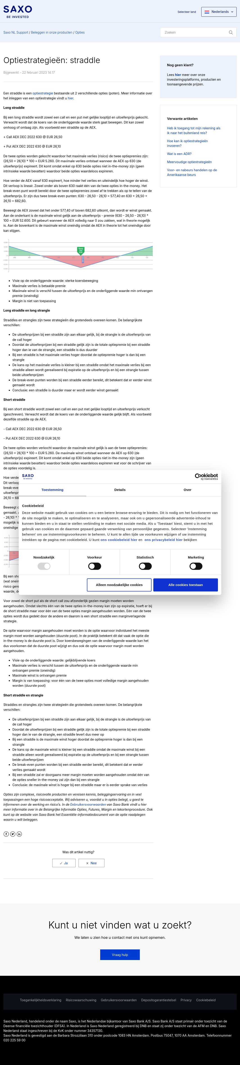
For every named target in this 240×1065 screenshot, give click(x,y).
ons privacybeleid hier (164, 540)
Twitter (13, 834)
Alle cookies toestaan (185, 585)
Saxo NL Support (15, 32)
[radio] (64, 863)
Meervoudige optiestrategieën (189, 162)
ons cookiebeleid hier (119, 540)
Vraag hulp (120, 955)
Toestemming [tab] (52, 490)
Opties (80, 32)
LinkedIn (19, 834)
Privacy (186, 1000)
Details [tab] (120, 490)
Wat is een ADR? (179, 154)
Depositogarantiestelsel (158, 1000)
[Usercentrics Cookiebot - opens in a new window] (198, 476)
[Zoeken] (198, 32)
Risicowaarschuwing (81, 1000)
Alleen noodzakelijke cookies (119, 585)
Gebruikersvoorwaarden (119, 1000)
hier (70, 98)
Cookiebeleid (206, 1000)
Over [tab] (188, 490)
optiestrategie (43, 93)
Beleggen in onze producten (51, 32)
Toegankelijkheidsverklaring (40, 1000)
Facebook (6, 834)
